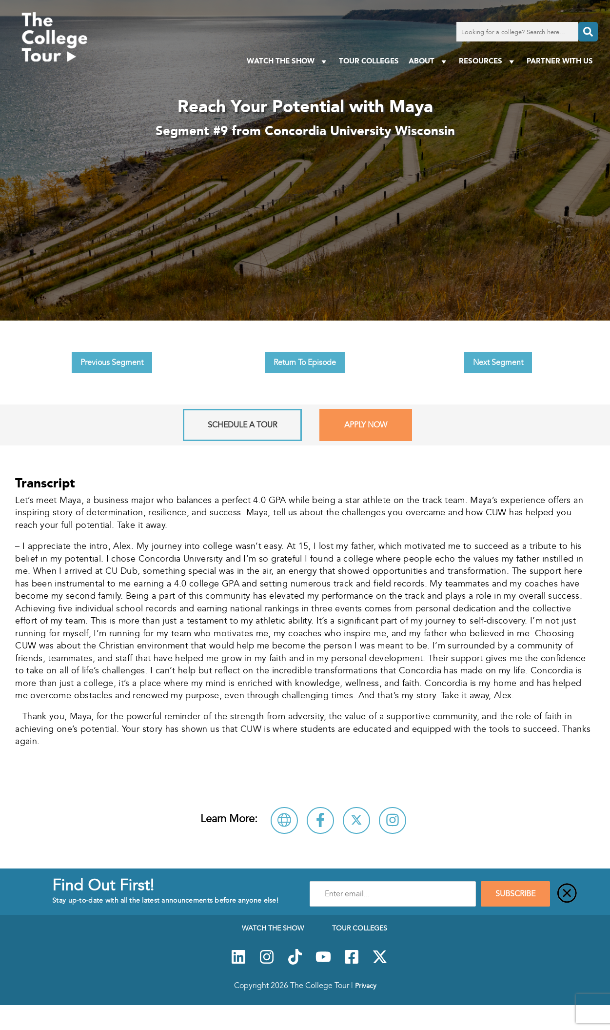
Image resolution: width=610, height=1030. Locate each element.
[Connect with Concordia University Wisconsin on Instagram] (392, 820)
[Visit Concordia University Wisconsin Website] (284, 820)
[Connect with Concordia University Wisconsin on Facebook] (320, 820)
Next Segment (498, 362)
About (429, 61)
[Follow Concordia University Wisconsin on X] (356, 820)
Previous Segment (111, 362)
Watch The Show (288, 61)
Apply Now (365, 425)
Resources (488, 61)
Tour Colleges (369, 61)
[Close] (567, 894)
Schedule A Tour (242, 425)
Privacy (365, 985)
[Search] (588, 31)
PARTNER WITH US (560, 61)
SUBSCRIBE (515, 894)
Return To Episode (305, 362)
